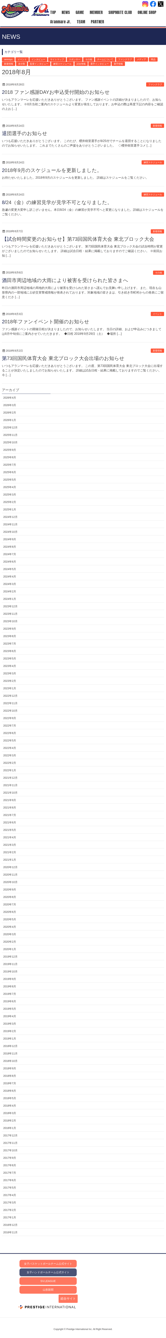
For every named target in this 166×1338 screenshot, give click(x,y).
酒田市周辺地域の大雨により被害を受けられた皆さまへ (65, 280)
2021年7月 (9, 815)
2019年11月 (10, 964)
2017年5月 (9, 1187)
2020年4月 (9, 926)
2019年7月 (9, 993)
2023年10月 (10, 621)
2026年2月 (9, 412)
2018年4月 (9, 1105)
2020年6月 (9, 911)
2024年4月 (9, 576)
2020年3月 (9, 934)
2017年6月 (9, 1180)
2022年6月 (9, 733)
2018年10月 (10, 1060)
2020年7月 (9, 904)
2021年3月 (9, 844)
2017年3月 (9, 1202)
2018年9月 (9, 1068)
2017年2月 (9, 1209)
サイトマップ (57, 59)
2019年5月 (9, 1008)
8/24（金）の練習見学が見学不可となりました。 (57, 202)
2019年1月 (9, 1038)
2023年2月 (9, 680)
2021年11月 (10, 785)
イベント (22, 59)
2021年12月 (10, 777)
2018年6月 (9, 1090)
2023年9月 (9, 628)
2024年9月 (9, 539)
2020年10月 (10, 882)
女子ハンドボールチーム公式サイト (48, 1272)
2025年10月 (10, 442)
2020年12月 (10, 867)
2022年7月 (9, 725)
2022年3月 (9, 755)
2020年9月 (9, 889)
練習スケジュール (62, 63)
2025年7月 (9, 464)
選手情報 (118, 63)
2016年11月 (10, 1232)
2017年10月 (10, 1150)
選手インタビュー (99, 63)
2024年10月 (10, 531)
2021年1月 (9, 859)
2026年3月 (9, 405)
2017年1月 (9, 1217)
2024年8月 (9, 546)
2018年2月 (9, 1120)
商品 (153, 59)
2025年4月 (9, 487)
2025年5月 (9, 479)
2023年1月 (9, 688)
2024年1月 (9, 598)
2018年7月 (9, 1083)
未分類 (21, 63)
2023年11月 (10, 613)
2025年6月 (9, 472)
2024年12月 (10, 516)
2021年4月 (9, 837)
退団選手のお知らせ (24, 133)
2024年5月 (9, 569)
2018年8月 (9, 1075)
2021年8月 (9, 807)
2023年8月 (9, 636)
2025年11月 (10, 434)
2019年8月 (9, 986)
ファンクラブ (125, 59)
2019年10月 (10, 971)
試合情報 (81, 63)
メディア (141, 59)
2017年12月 (10, 1135)
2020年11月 (10, 874)
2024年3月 (9, 583)
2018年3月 (9, 1113)
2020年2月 (9, 941)
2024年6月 (9, 561)
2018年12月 (10, 1046)
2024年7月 (9, 554)
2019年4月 (9, 1016)
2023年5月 (9, 658)
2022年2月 (9, 762)
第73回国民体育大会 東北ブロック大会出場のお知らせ (63, 358)
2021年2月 (9, 852)
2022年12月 (10, 695)
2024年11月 (10, 524)
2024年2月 (9, 591)
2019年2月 (9, 1031)
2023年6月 (9, 651)
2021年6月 (9, 822)
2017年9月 (9, 1157)
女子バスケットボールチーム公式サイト (48, 1263)
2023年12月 (10, 606)
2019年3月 (9, 1023)
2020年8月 (9, 896)
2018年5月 (9, 1098)
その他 (88, 59)
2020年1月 (9, 949)
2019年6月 (9, 1001)
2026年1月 (9, 420)
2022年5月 (9, 740)
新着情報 (8, 63)
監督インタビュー (39, 63)
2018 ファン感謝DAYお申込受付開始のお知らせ (56, 92)
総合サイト (68, 1298)
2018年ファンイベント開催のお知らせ (45, 321)
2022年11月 (10, 703)
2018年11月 (10, 1053)
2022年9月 (9, 718)
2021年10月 (10, 792)
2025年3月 (9, 494)
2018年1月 (9, 1128)
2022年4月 (9, 747)
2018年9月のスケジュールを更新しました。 (52, 170)
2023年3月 (9, 673)
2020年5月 (9, 919)
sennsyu (8, 59)
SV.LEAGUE (48, 1281)
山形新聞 (48, 1289)
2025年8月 (9, 457)
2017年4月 (9, 1195)
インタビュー (38, 59)
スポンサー (74, 59)
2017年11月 (10, 1142)
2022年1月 (9, 770)
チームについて (105, 59)
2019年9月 (9, 978)
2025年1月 (9, 509)
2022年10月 (10, 710)
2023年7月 (9, 643)
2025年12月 (10, 427)
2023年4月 (9, 665)
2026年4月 (9, 397)
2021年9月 (9, 800)
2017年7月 (9, 1172)
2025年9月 (9, 449)
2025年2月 (9, 502)
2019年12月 (10, 956)
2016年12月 (10, 1224)
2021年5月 (9, 829)
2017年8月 (9, 1165)
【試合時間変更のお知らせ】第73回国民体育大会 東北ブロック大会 (78, 239)
